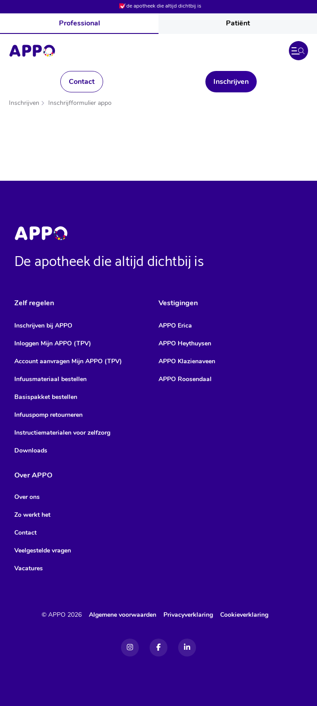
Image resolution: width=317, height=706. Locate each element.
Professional (79, 23)
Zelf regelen (34, 303)
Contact (82, 82)
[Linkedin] (187, 647)
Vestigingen (178, 303)
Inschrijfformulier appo (80, 103)
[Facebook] (158, 647)
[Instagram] (130, 647)
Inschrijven (231, 82)
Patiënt (238, 23)
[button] (298, 50)
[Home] (32, 51)
